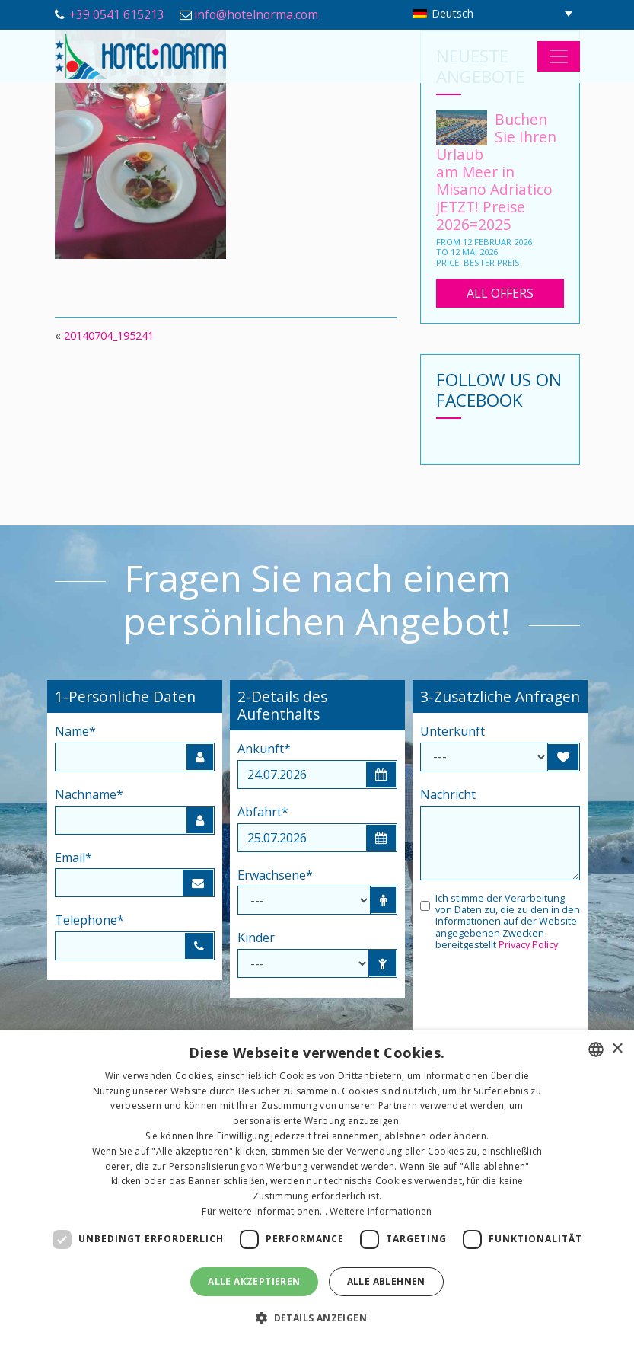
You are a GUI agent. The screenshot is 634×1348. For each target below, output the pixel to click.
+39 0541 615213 (116, 14)
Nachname (89, 794)
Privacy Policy (528, 944)
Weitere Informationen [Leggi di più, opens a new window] (381, 1211)
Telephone (89, 920)
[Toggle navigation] (558, 56)
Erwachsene (275, 875)
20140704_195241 (109, 335)
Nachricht (448, 794)
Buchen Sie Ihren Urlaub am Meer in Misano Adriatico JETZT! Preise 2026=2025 (496, 172)
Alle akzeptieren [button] (254, 1281)
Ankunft (264, 748)
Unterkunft (452, 731)
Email (73, 857)
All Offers (500, 293)
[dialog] (317, 1189)
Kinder (256, 937)
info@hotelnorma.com (256, 14)
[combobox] (596, 1049)
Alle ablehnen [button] (386, 1281)
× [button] (617, 1049)
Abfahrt (262, 811)
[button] (317, 1319)
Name (75, 731)
